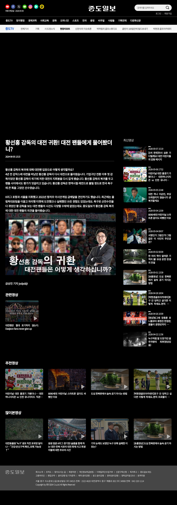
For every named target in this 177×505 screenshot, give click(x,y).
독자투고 (133, 472)
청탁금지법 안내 (127, 475)
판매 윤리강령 (112, 475)
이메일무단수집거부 (105, 472)
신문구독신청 (121, 472)
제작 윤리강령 (84, 475)
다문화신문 (135, 20)
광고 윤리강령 (98, 475)
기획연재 (122, 20)
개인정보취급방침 (86, 472)
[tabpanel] (24, 435)
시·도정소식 (49, 28)
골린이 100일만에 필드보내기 (135, 28)
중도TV (9, 20)
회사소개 (39, 472)
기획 (37, 28)
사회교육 (44, 20)
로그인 (158, 13)
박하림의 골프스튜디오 (107, 28)
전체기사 (24, 28)
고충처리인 (40, 475)
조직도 (48, 472)
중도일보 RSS (145, 472)
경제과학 (32, 20)
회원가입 (168, 13)
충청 (92, 20)
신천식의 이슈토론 (83, 28)
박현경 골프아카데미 (162, 28)
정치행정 (20, 20)
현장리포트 (65, 28)
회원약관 (72, 472)
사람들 (111, 20)
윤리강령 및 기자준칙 (66, 475)
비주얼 (101, 20)
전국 (84, 20)
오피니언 (64, 20)
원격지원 (141, 475)
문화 (54, 20)
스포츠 (75, 20)
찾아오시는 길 (60, 472)
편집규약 (51, 475)
